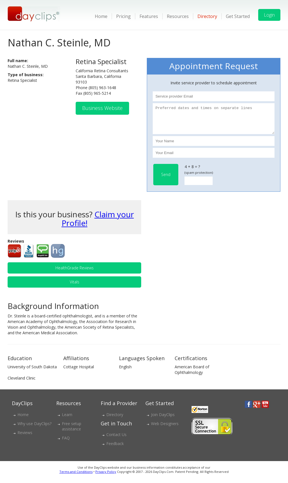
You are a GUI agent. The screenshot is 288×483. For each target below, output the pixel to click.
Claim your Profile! (98, 223)
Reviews (24, 437)
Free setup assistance (71, 431)
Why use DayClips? (34, 428)
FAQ (66, 443)
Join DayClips (163, 419)
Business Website (102, 108)
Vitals (74, 287)
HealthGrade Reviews (74, 273)
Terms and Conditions (76, 477)
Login (269, 15)
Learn (67, 419)
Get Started (238, 16)
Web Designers (165, 428)
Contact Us (116, 439)
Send (165, 179)
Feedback (115, 448)
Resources (178, 16)
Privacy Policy (105, 477)
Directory (207, 16)
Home (101, 16)
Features (149, 16)
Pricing (123, 16)
